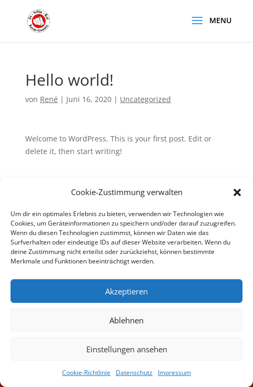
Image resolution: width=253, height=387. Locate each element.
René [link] (49, 99)
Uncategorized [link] (145, 99)
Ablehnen (126, 320)
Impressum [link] (174, 372)
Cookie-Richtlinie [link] (86, 372)
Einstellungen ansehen (126, 349)
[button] (237, 192)
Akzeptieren (126, 291)
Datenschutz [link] (134, 372)
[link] (38, 20)
